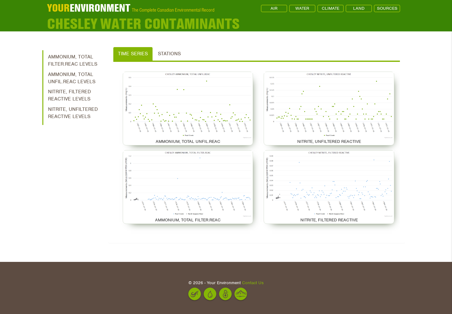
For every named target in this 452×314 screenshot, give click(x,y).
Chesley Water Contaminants (143, 23)
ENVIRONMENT (88, 8)
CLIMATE (330, 8)
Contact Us (253, 282)
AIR (274, 8)
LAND (358, 8)
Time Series (133, 54)
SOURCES (387, 8)
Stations (169, 54)
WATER (302, 8)
